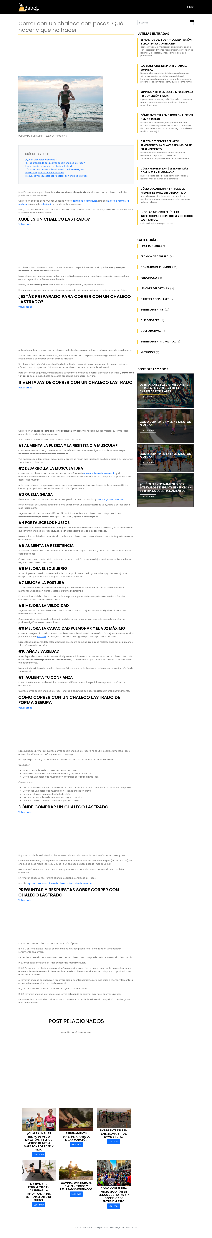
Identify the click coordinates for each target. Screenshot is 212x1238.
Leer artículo (148, 397)
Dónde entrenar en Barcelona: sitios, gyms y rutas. (167, 117)
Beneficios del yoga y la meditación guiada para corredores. (166, 41)
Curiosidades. (150, 320)
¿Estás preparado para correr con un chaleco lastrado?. (55, 162)
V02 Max (41, 636)
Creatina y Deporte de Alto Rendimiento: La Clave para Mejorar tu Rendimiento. (166, 145)
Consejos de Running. (156, 267)
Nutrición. (147, 352)
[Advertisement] (76, 55)
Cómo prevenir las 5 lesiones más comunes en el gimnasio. (164, 170)
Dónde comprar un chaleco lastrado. (44, 172)
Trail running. (150, 246)
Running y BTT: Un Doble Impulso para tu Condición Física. (166, 94)
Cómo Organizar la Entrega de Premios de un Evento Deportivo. (163, 191)
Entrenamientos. (152, 309)
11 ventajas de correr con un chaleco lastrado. (49, 166)
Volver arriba (25, 224)
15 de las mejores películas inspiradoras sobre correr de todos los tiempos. (166, 216)
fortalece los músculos (85, 200)
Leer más (39, 1154)
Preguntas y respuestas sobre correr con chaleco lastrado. (56, 175)
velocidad (46, 204)
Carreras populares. (155, 299)
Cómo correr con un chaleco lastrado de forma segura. (54, 169)
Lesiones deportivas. (155, 288)
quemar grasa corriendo (110, 499)
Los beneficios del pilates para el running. (163, 68)
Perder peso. (149, 278)
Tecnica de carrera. (154, 256)
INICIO (190, 6)
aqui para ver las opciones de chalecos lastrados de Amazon (59, 883)
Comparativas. (151, 331)
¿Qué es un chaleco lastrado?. (41, 159)
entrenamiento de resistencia (99, 473)
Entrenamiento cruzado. (158, 341)
